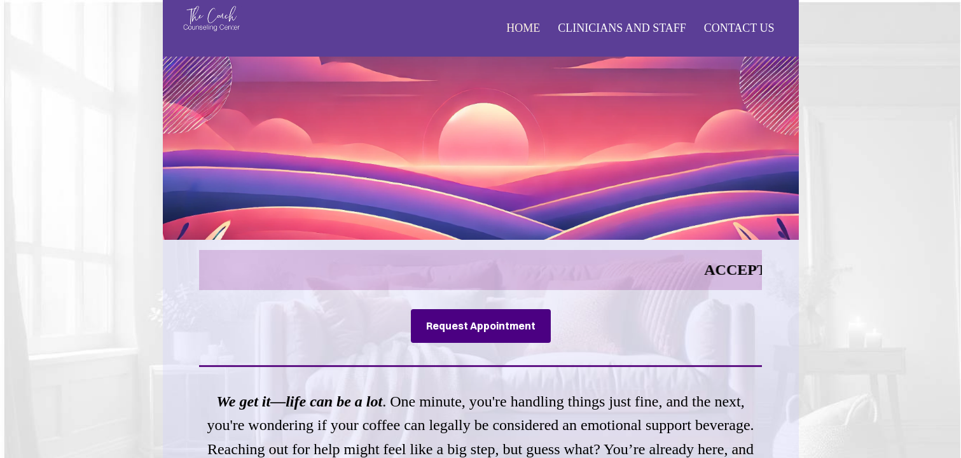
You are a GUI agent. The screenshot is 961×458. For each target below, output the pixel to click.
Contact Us (739, 28)
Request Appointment (481, 325)
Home (523, 28)
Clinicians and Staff (622, 28)
